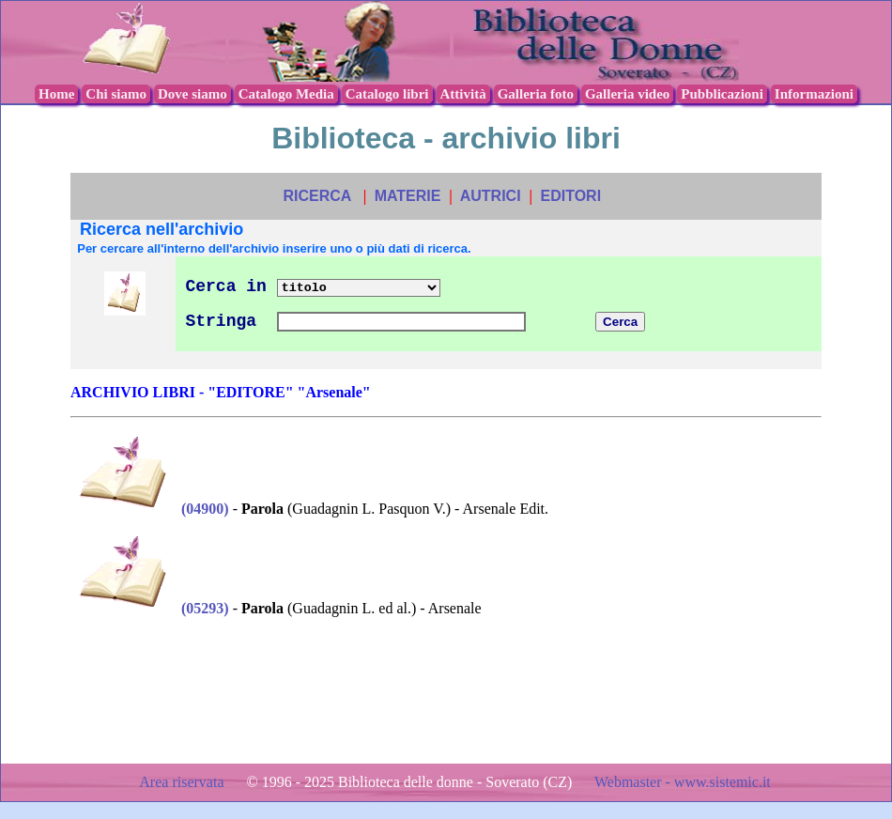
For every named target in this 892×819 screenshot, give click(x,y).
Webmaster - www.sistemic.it (682, 782)
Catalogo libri (387, 93)
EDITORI (570, 196)
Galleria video (627, 93)
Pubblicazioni (722, 93)
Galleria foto (536, 93)
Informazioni (814, 93)
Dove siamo (192, 93)
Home (56, 93)
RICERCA (316, 196)
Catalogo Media (286, 93)
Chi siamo (115, 93)
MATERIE (408, 196)
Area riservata (183, 782)
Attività (463, 93)
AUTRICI (490, 196)
